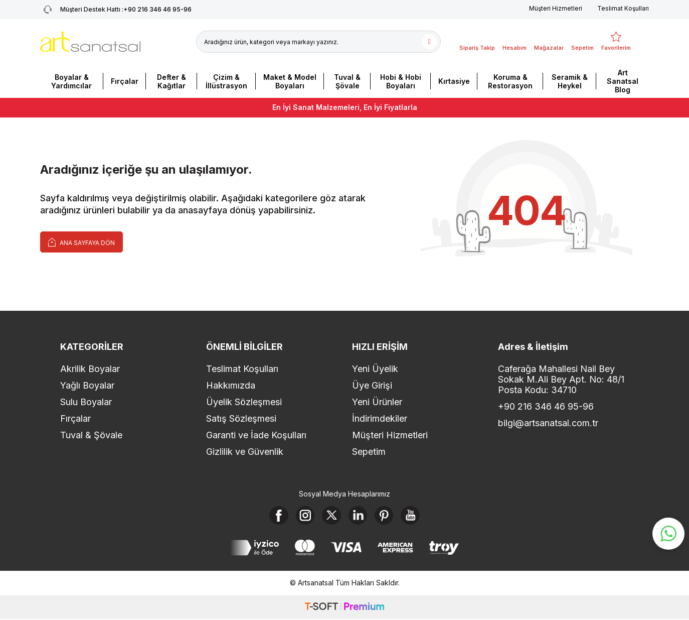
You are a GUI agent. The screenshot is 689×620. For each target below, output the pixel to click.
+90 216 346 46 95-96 (546, 406)
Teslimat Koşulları (623, 8)
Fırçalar (124, 81)
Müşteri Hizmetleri (555, 8)
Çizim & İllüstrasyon (226, 81)
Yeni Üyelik (375, 368)
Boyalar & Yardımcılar (71, 81)
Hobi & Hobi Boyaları (400, 81)
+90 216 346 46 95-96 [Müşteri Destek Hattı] (116, 10)
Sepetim (369, 451)
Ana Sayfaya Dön (81, 241)
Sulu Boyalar (86, 402)
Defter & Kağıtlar (171, 81)
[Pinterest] (386, 516)
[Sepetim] (582, 42)
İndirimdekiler (379, 418)
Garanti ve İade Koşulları (256, 435)
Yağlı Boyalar (87, 385)
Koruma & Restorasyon (510, 81)
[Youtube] (414, 516)
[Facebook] (276, 516)
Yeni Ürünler (377, 402)
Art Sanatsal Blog (622, 81)
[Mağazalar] (549, 42)
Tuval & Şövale (347, 81)
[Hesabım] (514, 42)
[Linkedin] (359, 516)
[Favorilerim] (616, 42)
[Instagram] (303, 516)
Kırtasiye (454, 81)
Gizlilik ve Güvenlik (244, 451)
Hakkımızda (230, 385)
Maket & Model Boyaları (289, 81)
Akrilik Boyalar (90, 368)
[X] (331, 516)
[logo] (90, 42)
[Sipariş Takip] (477, 42)
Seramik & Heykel (570, 81)
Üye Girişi (372, 385)
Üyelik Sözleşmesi (244, 402)
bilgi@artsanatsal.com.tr (548, 423)
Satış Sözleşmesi (241, 418)
